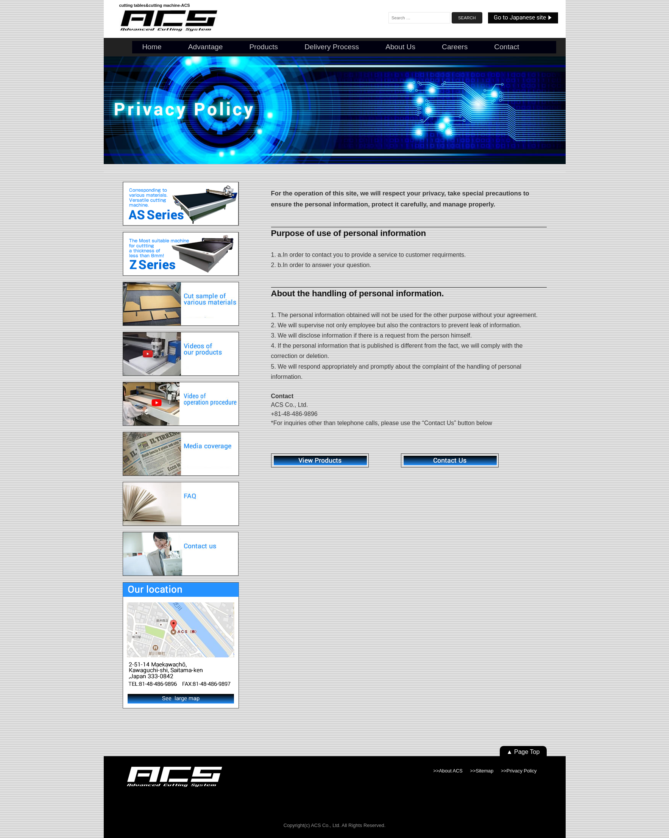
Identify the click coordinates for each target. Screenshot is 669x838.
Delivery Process (331, 46)
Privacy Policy (522, 771)
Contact (506, 46)
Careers (455, 46)
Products (263, 46)
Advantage (205, 46)
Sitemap (484, 771)
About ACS (451, 771)
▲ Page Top (523, 752)
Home (152, 46)
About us (400, 46)
